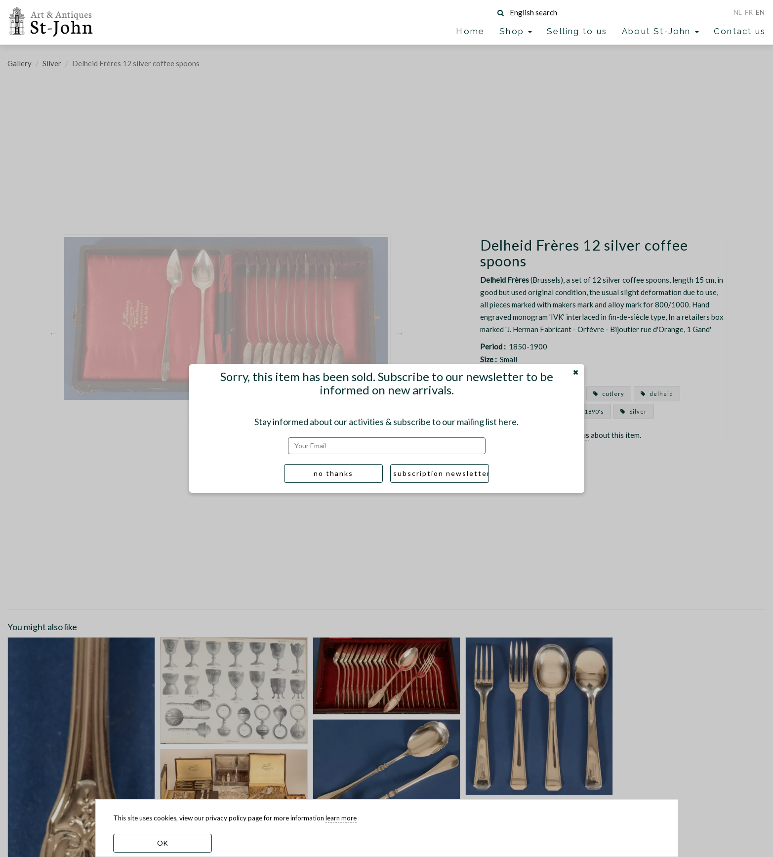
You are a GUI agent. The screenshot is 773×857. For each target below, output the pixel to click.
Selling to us (577, 31)
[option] (226, 332)
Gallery (19, 63)
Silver (51, 63)
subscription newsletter (441, 473)
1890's (590, 411)
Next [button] (399, 332)
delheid (657, 393)
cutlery (608, 393)
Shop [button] (515, 31)
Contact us (740, 31)
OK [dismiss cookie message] (162, 843)
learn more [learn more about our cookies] (341, 818)
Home (470, 31)
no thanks (333, 473)
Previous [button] (53, 332)
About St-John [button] (660, 31)
